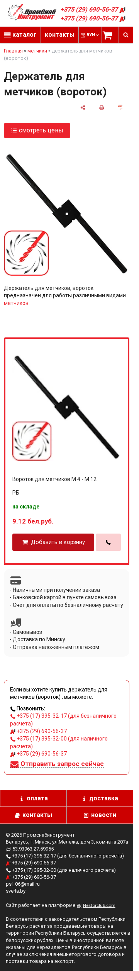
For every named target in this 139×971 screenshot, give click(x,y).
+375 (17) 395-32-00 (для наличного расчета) (61, 870)
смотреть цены (41, 130)
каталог (20, 34)
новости (103, 814)
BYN (93, 34)
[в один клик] (108, 542)
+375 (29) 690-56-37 (92, 9)
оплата (37, 798)
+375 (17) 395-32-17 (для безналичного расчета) (65, 856)
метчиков (16, 303)
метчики (37, 51)
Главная (13, 51)
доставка (103, 798)
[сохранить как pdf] (120, 107)
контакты (60, 34)
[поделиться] (83, 107)
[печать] (101, 107)
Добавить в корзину (58, 542)
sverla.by (15, 891)
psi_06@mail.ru (23, 884)
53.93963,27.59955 (33, 849)
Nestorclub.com (99, 905)
